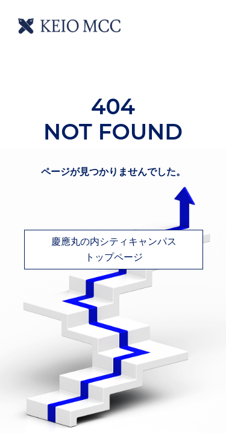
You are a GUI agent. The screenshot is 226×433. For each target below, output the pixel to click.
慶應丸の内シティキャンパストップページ (114, 249)
